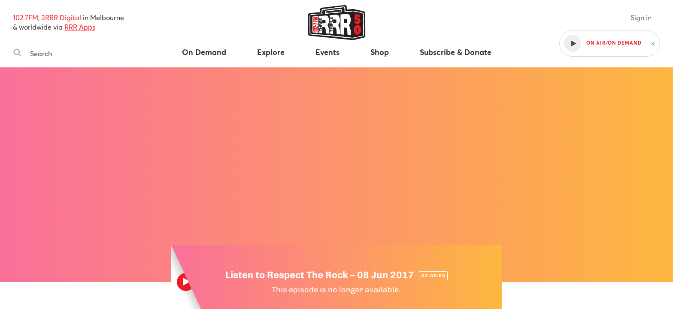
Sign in (641, 17)
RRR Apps (79, 26)
